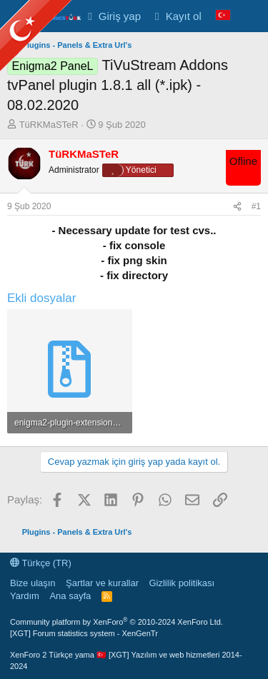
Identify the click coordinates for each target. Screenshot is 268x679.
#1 (256, 206)
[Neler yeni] (251, 16)
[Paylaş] (237, 206)
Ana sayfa (70, 595)
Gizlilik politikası (181, 583)
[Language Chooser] (223, 16)
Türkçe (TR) (40, 563)
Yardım (24, 595)
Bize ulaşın (33, 583)
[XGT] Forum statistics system (84, 633)
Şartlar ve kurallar (102, 583)
